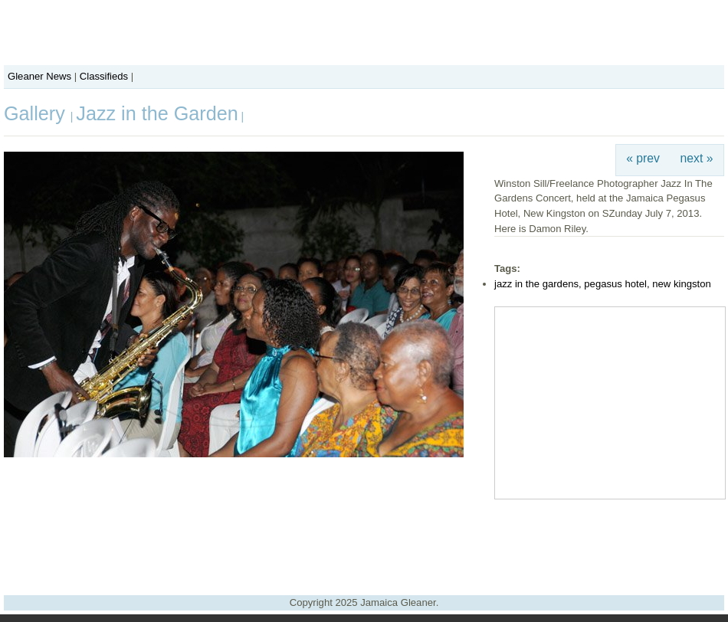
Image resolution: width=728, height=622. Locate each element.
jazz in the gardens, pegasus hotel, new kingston (602, 284)
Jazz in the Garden (157, 113)
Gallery (37, 113)
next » (696, 158)
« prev (643, 158)
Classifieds (104, 76)
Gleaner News (39, 76)
